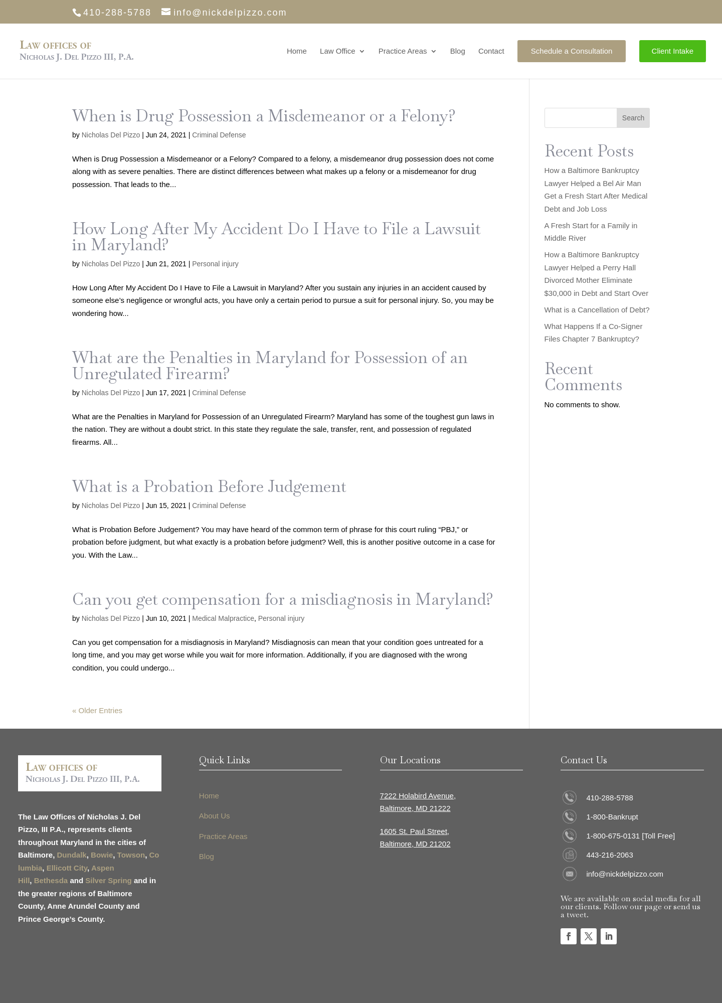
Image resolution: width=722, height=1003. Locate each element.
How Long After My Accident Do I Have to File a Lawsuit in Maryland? (276, 236)
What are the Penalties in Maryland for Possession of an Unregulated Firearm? (270, 365)
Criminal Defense (219, 135)
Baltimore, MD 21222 (415, 808)
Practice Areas (403, 51)
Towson (131, 855)
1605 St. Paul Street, (414, 831)
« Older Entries (97, 710)
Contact (491, 51)
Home (297, 51)
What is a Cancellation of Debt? (597, 309)
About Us (214, 815)
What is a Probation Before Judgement (209, 486)
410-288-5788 (609, 797)
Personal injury (215, 264)
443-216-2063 (609, 855)
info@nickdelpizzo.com (624, 874)
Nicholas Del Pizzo (111, 135)
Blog (457, 51)
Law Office (337, 51)
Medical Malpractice (223, 618)
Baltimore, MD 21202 (415, 844)
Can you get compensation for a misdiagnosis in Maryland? (282, 599)
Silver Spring (108, 880)
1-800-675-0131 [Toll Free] (630, 835)
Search (633, 118)
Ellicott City (67, 868)
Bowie (102, 855)
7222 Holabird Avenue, (418, 795)
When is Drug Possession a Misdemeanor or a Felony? (264, 115)
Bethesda (51, 880)
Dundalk (72, 855)
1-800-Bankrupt (612, 816)
